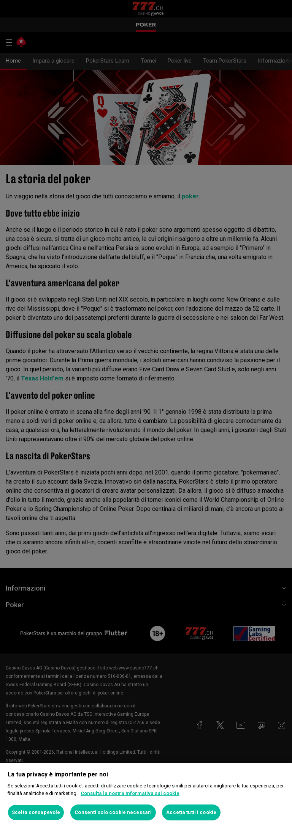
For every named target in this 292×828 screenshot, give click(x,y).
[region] (146, 795)
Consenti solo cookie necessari (113, 812)
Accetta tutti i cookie (191, 812)
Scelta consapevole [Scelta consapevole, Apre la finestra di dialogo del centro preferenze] (36, 812)
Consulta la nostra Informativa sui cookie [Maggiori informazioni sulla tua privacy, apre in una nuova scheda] (130, 793)
